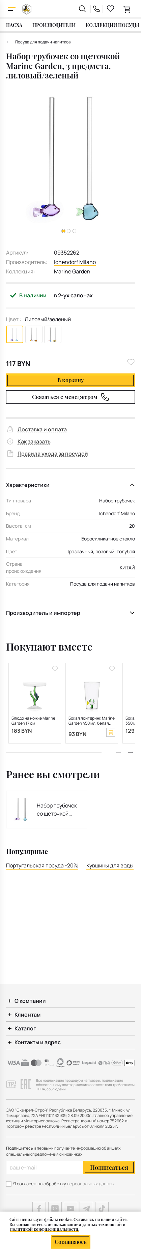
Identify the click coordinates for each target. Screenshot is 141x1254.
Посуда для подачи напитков (102, 584)
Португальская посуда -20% (42, 865)
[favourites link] (110, 8)
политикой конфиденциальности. (44, 1229)
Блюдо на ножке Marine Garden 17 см (33, 721)
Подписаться (109, 1167)
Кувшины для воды (110, 865)
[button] (69, 231)
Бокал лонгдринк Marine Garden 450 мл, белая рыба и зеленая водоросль (91, 721)
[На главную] (27, 9)
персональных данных (91, 1184)
